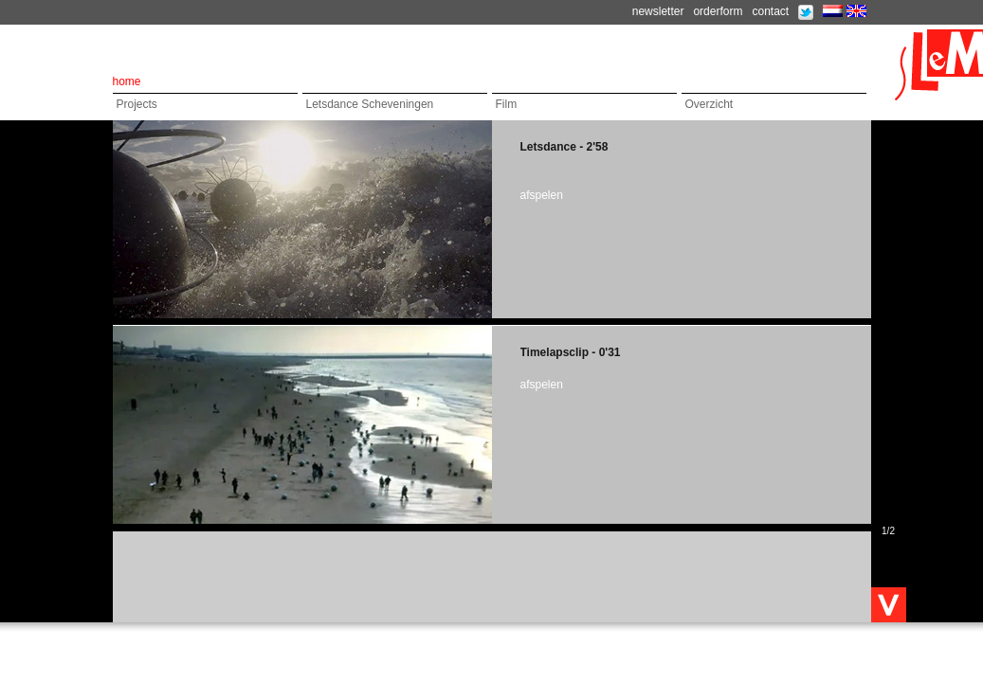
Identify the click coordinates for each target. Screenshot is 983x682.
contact (770, 11)
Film (507, 104)
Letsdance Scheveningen (370, 104)
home (127, 81)
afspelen (541, 195)
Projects (137, 104)
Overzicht (709, 104)
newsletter (658, 11)
